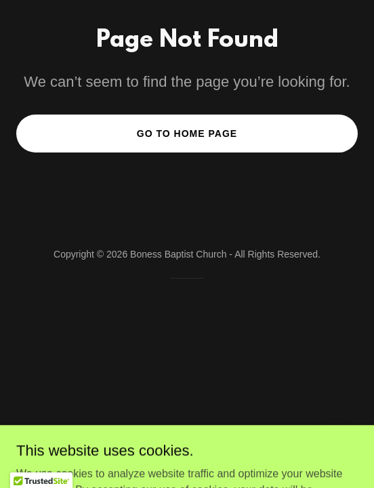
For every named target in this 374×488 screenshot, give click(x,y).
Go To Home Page (187, 133)
